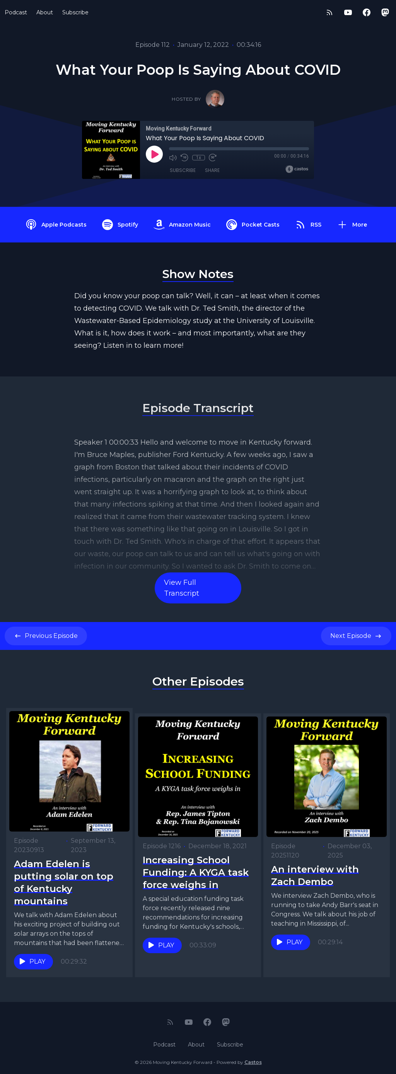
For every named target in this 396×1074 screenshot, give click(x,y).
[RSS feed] (329, 12)
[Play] (154, 154)
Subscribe (75, 12)
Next (356, 636)
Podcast (16, 12)
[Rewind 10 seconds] (184, 158)
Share (212, 170)
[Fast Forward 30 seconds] (212, 158)
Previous (46, 636)
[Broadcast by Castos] (296, 169)
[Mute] (173, 157)
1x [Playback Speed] (198, 157)
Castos (253, 1058)
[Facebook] (366, 12)
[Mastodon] (385, 12)
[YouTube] (348, 12)
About (44, 12)
